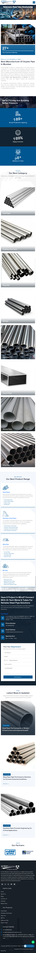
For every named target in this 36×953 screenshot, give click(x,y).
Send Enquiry (18, 677)
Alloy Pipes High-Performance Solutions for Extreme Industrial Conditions (17, 778)
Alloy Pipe (6, 544)
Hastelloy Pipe (7, 555)
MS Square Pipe (8, 579)
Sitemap (3, 901)
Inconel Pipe (7, 552)
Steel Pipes (6, 492)
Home (2, 891)
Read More (6, 783)
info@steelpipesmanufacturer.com (14, 632)
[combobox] (6, 660)
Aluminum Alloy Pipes (9, 553)
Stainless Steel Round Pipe (11, 529)
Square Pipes (4, 922)
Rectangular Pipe (8, 499)
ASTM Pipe (6, 504)
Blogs (2, 896)
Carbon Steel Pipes (9, 501)
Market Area (4, 903)
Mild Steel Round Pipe (9, 581)
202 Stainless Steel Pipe (10, 530)
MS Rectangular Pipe (9, 582)
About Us (3, 894)
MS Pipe (5, 570)
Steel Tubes (7, 503)
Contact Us (4, 898)
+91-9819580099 (10, 625)
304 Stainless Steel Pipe (10, 526)
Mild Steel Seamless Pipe (10, 584)
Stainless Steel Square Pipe (11, 527)
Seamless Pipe (4, 920)
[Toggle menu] (34, 2)
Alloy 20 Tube (7, 556)
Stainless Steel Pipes (9, 518)
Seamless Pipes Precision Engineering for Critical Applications (17, 829)
